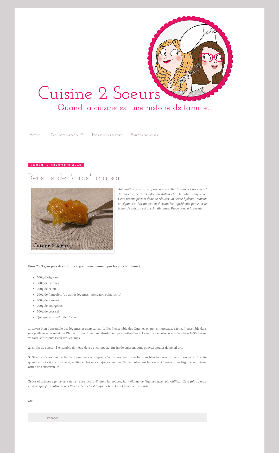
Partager (52, 417)
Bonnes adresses (144, 135)
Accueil (35, 135)
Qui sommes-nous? (67, 135)
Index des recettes (107, 135)
